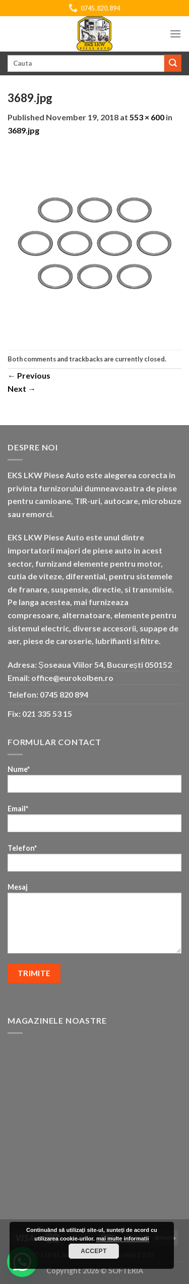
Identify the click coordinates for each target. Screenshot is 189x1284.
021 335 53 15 (47, 713)
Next (22, 388)
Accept (94, 1251)
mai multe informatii (122, 1238)
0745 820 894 (64, 694)
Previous (29, 375)
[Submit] (172, 63)
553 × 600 (147, 117)
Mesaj (94, 921)
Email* (94, 821)
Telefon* (94, 861)
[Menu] (175, 33)
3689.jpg (23, 130)
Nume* (94, 782)
